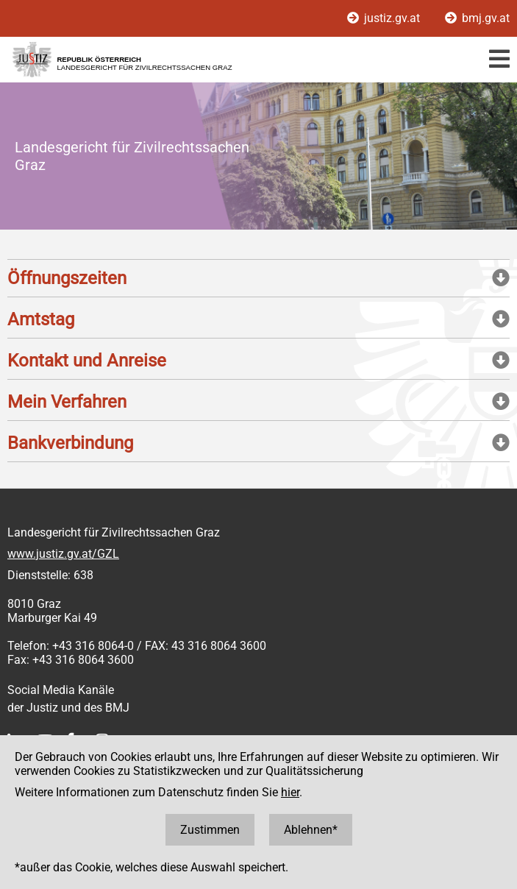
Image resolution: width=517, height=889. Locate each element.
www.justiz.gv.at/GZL (63, 554)
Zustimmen (210, 830)
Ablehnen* (311, 830)
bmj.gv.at (477, 18)
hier (290, 792)
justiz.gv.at (385, 18)
